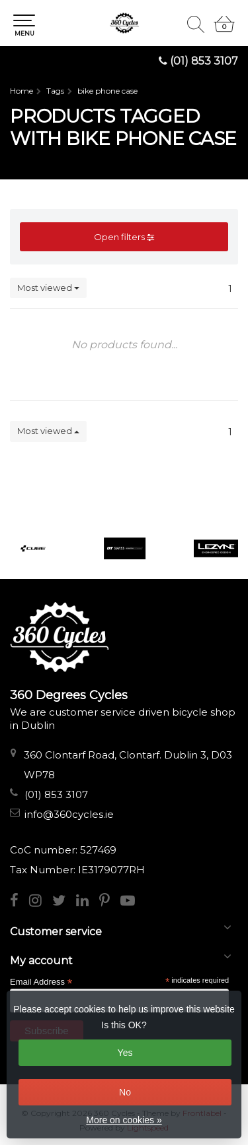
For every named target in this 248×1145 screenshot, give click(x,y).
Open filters (124, 237)
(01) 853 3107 (204, 61)
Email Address (41, 981)
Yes (125, 1052)
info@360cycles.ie (69, 814)
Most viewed (48, 287)
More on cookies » (123, 1120)
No (125, 1092)
